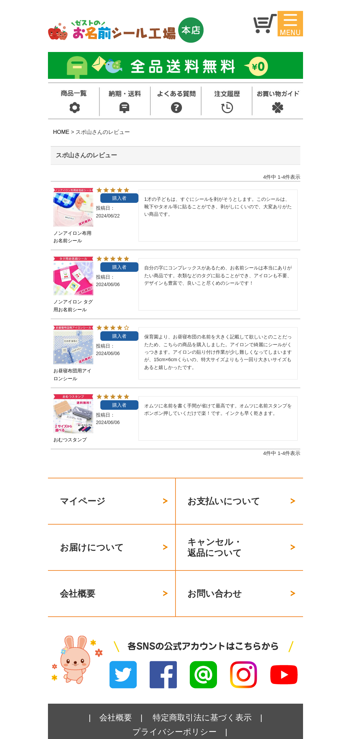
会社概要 (77, 574)
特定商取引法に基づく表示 (202, 693)
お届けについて (92, 535)
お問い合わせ (214, 574)
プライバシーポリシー (174, 707)
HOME (61, 132)
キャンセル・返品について (214, 535)
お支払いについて (223, 497)
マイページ (82, 497)
